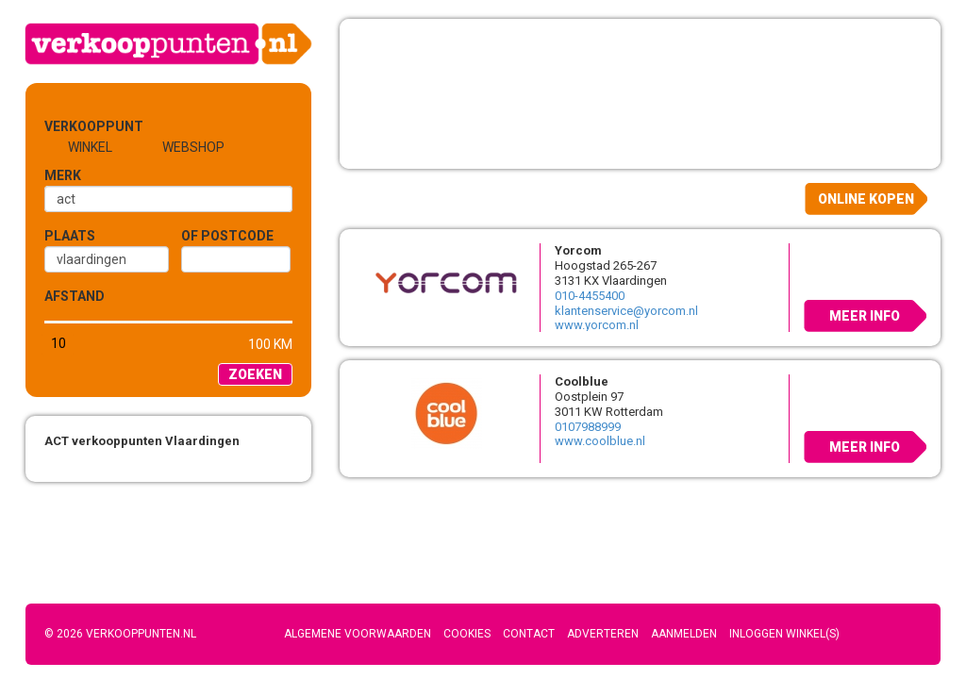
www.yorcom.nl (597, 325)
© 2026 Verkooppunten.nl (120, 633)
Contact (529, 633)
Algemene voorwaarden (357, 633)
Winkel (90, 147)
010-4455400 (590, 296)
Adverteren (603, 633)
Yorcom (578, 250)
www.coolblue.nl (600, 441)
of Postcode (227, 235)
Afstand (74, 296)
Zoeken (255, 374)
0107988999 (588, 427)
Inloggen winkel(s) (784, 633)
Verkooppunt (75, 126)
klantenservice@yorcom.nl (626, 311)
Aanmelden (684, 633)
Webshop (193, 147)
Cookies (467, 633)
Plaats (69, 235)
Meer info (864, 315)
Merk (62, 175)
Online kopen (866, 199)
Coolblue (581, 381)
